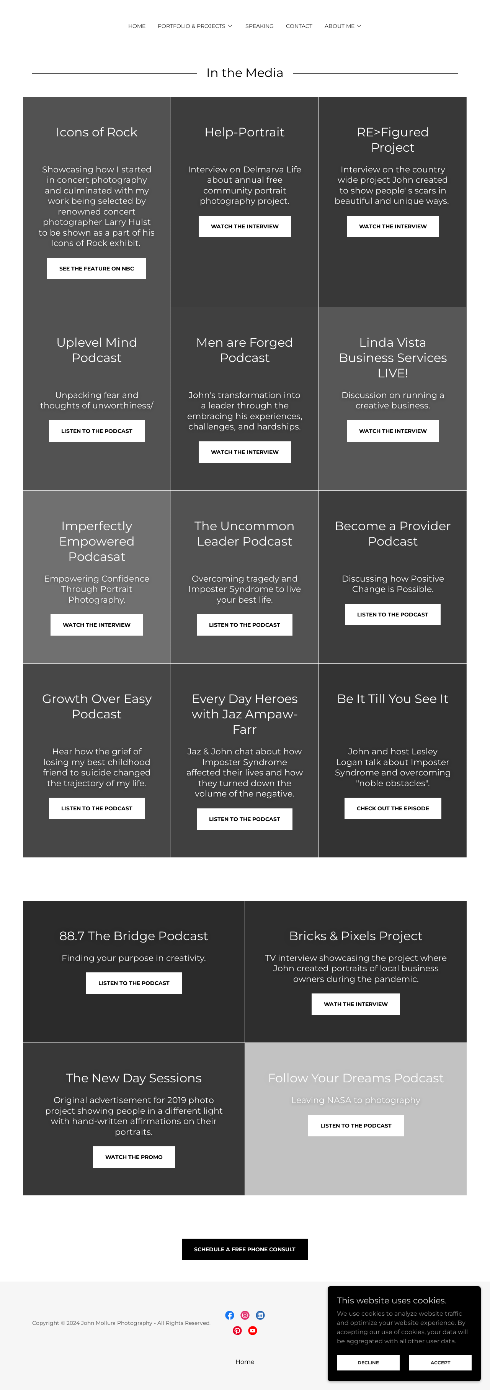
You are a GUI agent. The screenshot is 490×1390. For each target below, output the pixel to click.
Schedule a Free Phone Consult (245, 1249)
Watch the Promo (134, 1157)
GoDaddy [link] (445, 1323)
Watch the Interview (245, 226)
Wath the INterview (356, 1004)
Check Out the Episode (393, 808)
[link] (229, 1315)
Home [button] (245, 1361)
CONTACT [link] (299, 26)
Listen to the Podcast (96, 431)
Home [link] (136, 26)
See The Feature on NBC (96, 268)
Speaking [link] (259, 26)
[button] (195, 26)
